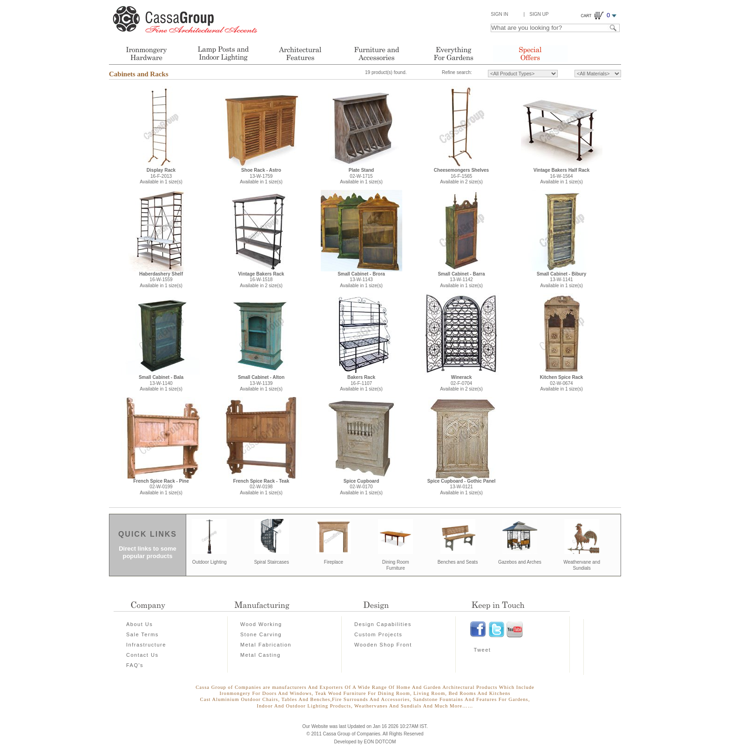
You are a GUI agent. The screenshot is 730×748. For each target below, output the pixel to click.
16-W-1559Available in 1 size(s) (161, 279)
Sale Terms (142, 634)
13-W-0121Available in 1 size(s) (461, 486)
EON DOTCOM (380, 741)
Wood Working (261, 624)
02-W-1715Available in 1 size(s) (361, 176)
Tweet (482, 650)
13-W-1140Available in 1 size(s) (161, 383)
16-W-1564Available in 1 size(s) (561, 176)
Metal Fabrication (265, 644)
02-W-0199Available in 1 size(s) (161, 486)
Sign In (499, 14)
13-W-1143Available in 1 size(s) (361, 279)
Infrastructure (146, 644)
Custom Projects (378, 634)
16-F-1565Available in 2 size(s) (461, 176)
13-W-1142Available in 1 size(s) (461, 279)
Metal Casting (260, 655)
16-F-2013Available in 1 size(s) (161, 176)
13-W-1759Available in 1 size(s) (261, 176)
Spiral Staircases (271, 562)
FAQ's (134, 665)
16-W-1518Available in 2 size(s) (261, 279)
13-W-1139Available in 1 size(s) (261, 383)
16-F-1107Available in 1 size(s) (361, 383)
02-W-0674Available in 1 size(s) (561, 383)
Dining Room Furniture (395, 565)
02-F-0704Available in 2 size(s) (461, 383)
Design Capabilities (383, 624)
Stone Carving (261, 634)
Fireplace (333, 562)
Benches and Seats (458, 562)
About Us (139, 624)
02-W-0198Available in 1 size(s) (261, 486)
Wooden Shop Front (383, 644)
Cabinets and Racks (139, 74)
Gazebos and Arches (519, 562)
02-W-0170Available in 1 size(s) (361, 486)
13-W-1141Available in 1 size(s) (562, 279)
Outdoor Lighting (209, 562)
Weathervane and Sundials (581, 565)
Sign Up (538, 14)
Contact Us (142, 655)
